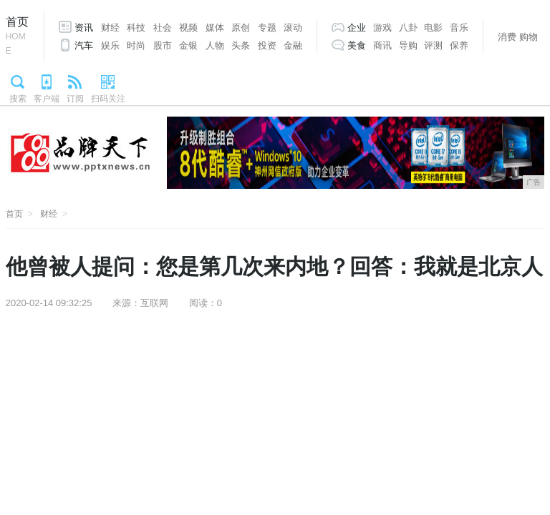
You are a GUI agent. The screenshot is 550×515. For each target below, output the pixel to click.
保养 (459, 45)
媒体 (215, 27)
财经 (110, 27)
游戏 (382, 27)
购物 (528, 36)
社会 (162, 27)
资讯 (83, 27)
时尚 (136, 45)
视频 (188, 27)
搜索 (17, 99)
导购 (408, 45)
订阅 (75, 99)
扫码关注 (108, 99)
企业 (356, 27)
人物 (215, 45)
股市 (162, 45)
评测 (433, 45)
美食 (356, 45)
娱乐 (110, 45)
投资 (267, 45)
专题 (267, 27)
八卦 (408, 27)
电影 (433, 27)
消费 (507, 36)
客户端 (46, 99)
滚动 (293, 27)
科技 (136, 27)
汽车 (83, 45)
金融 (293, 45)
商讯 (382, 45)
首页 (17, 37)
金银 (188, 45)
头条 (240, 45)
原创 (240, 27)
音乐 (459, 27)
